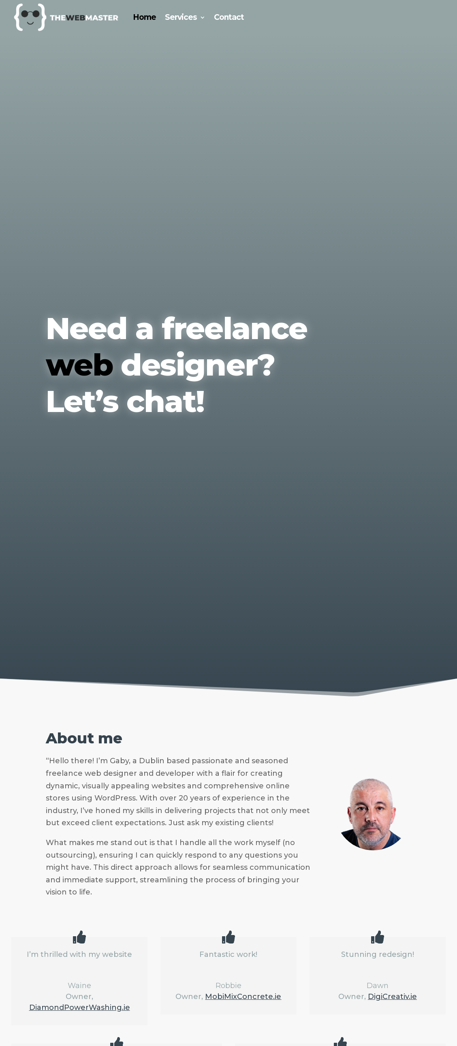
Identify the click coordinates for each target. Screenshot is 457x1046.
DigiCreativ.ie (392, 996)
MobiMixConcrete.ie (243, 996)
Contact (229, 17)
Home (144, 17)
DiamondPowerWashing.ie (79, 1007)
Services (181, 17)
